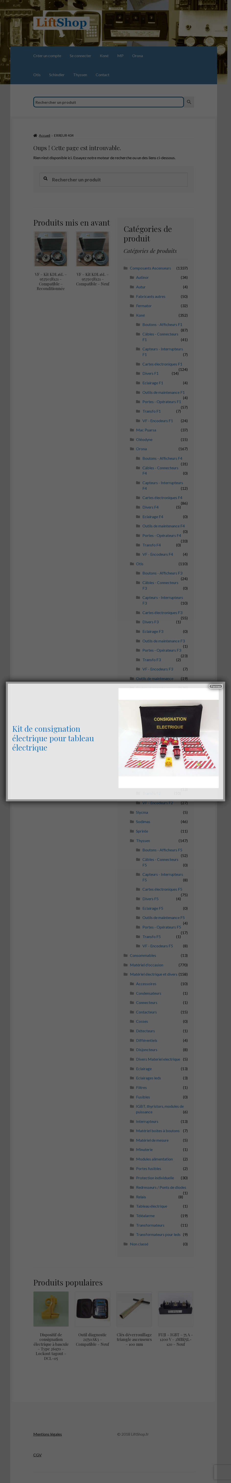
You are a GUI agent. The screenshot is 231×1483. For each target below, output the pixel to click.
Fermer (216, 686)
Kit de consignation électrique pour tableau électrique (53, 738)
